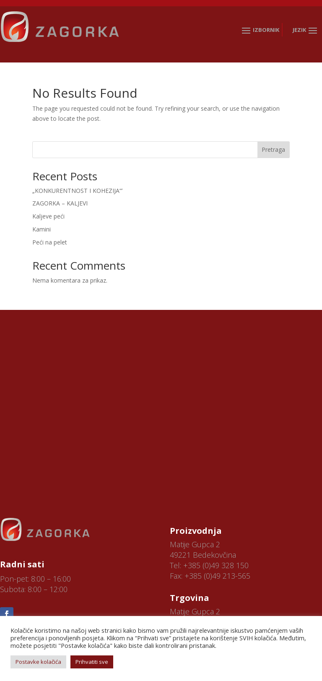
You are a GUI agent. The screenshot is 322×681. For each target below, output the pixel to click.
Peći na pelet (49, 242)
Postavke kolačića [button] (38, 661)
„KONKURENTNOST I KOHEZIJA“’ (77, 191)
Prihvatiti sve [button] (91, 661)
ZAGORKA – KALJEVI (60, 203)
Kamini (41, 229)
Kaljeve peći (48, 216)
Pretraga (273, 149)
